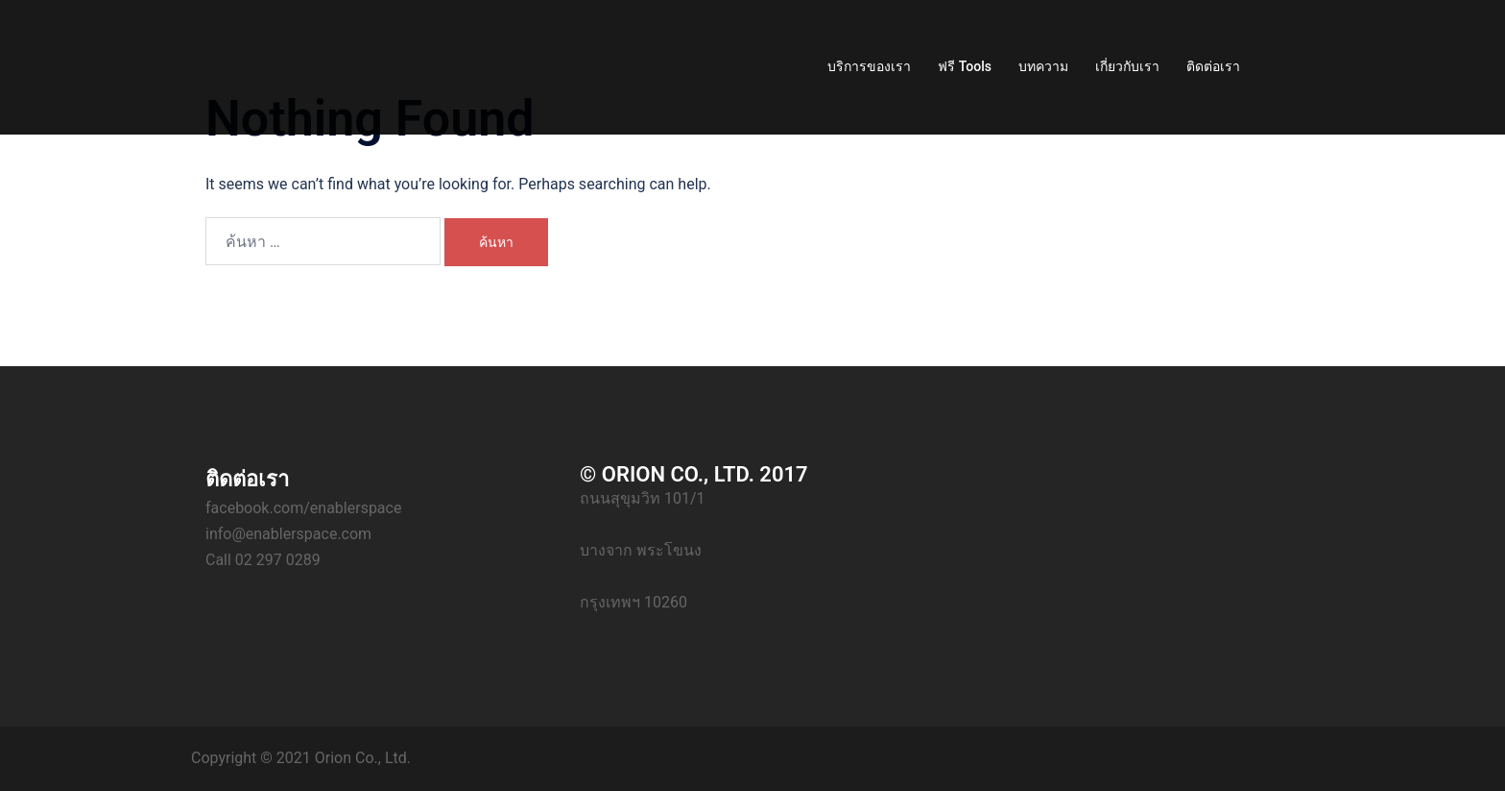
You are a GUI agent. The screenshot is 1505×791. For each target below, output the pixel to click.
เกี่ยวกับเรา (1127, 66)
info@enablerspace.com (288, 534)
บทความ (1043, 66)
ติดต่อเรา (1213, 66)
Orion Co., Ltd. (363, 758)
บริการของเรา (869, 66)
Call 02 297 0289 (263, 560)
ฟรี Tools (964, 66)
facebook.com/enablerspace (303, 508)
